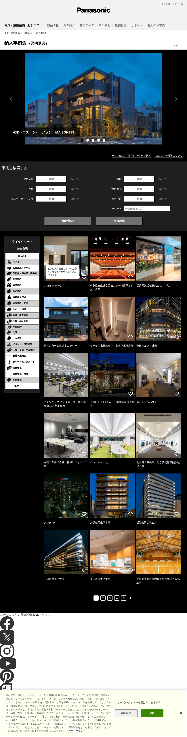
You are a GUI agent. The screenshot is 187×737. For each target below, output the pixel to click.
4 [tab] (99, 141)
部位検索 (119, 221)
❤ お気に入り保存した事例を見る (131, 155)
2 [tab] (88, 141)
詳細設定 (126, 718)
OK (152, 718)
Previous (10, 99)
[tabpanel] (93, 98)
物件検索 (68, 221)
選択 (51, 179)
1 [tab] (82, 141)
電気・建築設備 (12, 33)
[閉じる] (181, 719)
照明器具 (28, 33)
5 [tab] (104, 141)
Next (176, 99)
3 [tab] (93, 141)
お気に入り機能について (168, 155)
